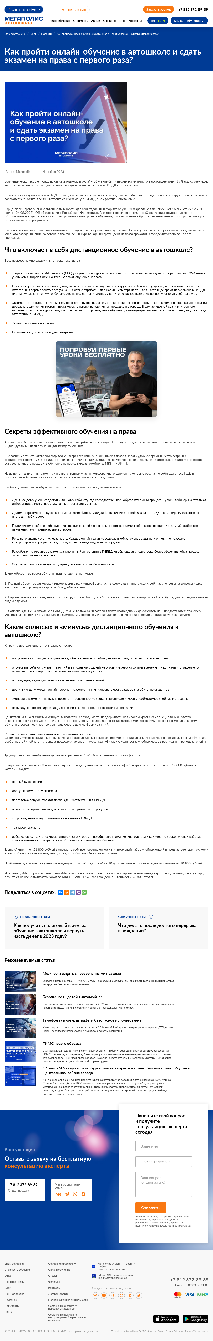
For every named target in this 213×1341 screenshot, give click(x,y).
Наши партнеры (14, 1281)
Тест (158, 20)
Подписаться (74, 9)
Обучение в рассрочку (62, 1263)
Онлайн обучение (187, 20)
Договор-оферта (58, 1294)
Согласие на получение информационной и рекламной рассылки (67, 1317)
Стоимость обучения (17, 1269)
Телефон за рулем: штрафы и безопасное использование (92, 1020)
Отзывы (53, 1275)
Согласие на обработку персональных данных (62, 1307)
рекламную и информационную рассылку (159, 1222)
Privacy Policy (173, 1331)
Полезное (11, 1300)
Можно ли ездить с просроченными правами (82, 973)
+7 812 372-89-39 (193, 9)
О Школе (109, 20)
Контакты (135, 20)
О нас (8, 1275)
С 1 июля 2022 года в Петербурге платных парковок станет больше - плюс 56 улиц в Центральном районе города (116, 1070)
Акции (95, 20)
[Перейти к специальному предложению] (106, 379)
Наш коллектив (14, 1294)
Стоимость (80, 20)
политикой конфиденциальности (154, 1225)
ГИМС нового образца (62, 1043)
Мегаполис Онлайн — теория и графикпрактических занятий (116, 1266)
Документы (12, 1306)
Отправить (150, 1207)
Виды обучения (60, 20)
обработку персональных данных (158, 1219)
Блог (122, 20)
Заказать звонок (158, 9)
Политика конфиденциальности (68, 1300)
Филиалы (54, 1281)
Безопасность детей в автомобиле (73, 996)
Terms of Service (193, 1331)
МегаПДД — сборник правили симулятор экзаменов (116, 1276)
